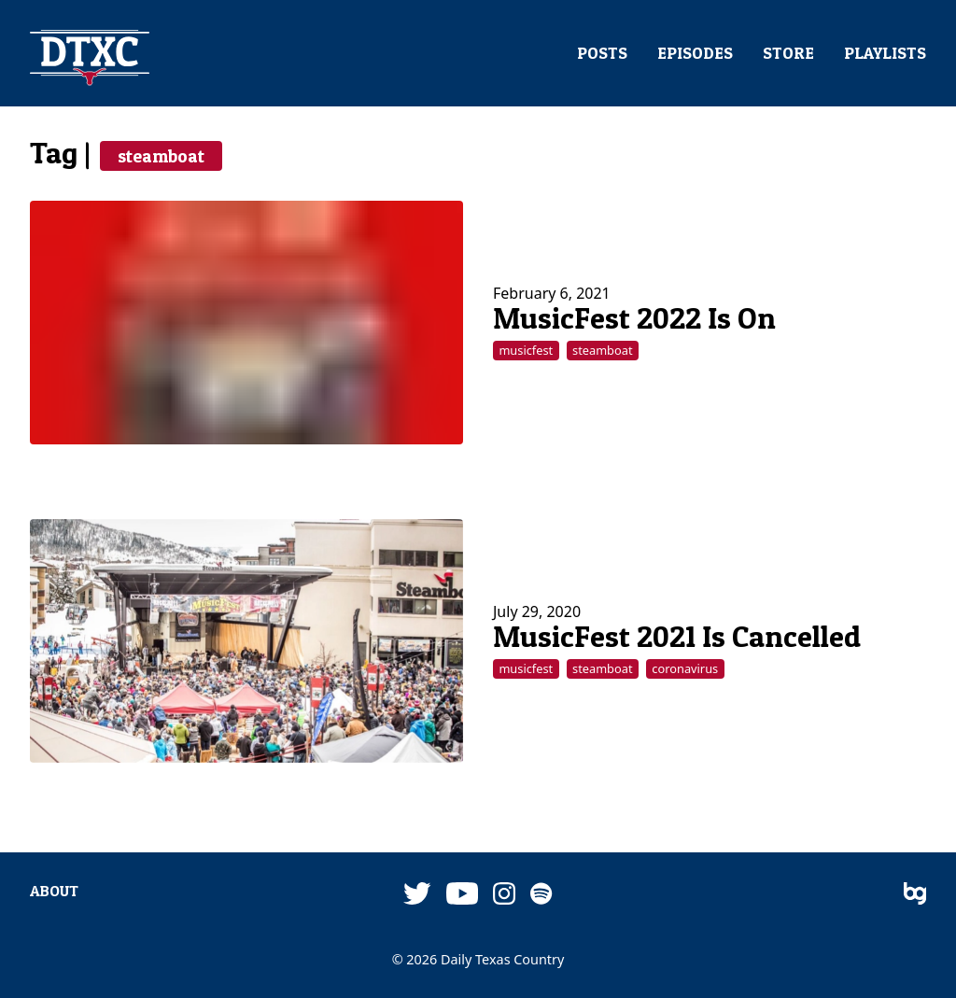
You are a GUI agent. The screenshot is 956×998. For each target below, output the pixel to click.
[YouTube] (462, 894)
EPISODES (695, 53)
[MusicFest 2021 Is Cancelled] (246, 641)
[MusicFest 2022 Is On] (246, 322)
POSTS (602, 53)
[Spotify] (541, 894)
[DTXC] (89, 59)
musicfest (526, 350)
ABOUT (54, 891)
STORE (788, 53)
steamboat (161, 156)
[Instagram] (504, 894)
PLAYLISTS (885, 53)
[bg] (915, 894)
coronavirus (685, 668)
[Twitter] (417, 894)
